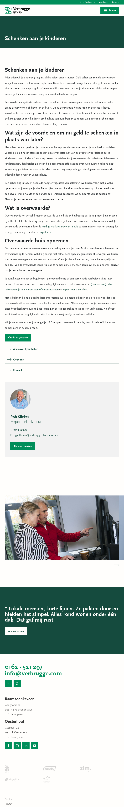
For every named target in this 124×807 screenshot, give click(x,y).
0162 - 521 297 (24, 667)
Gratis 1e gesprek (18, 337)
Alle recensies (16, 631)
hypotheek (45, 232)
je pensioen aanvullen (75, 289)
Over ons (15, 359)
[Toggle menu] (109, 10)
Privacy (8, 804)
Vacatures (103, 2)
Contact (115, 2)
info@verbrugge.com (33, 674)
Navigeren (14, 714)
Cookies (9, 799)
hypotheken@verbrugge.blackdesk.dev (34, 435)
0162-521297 (18, 429)
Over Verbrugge (87, 2)
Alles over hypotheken (22, 349)
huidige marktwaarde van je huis (60, 226)
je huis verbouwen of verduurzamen (38, 289)
